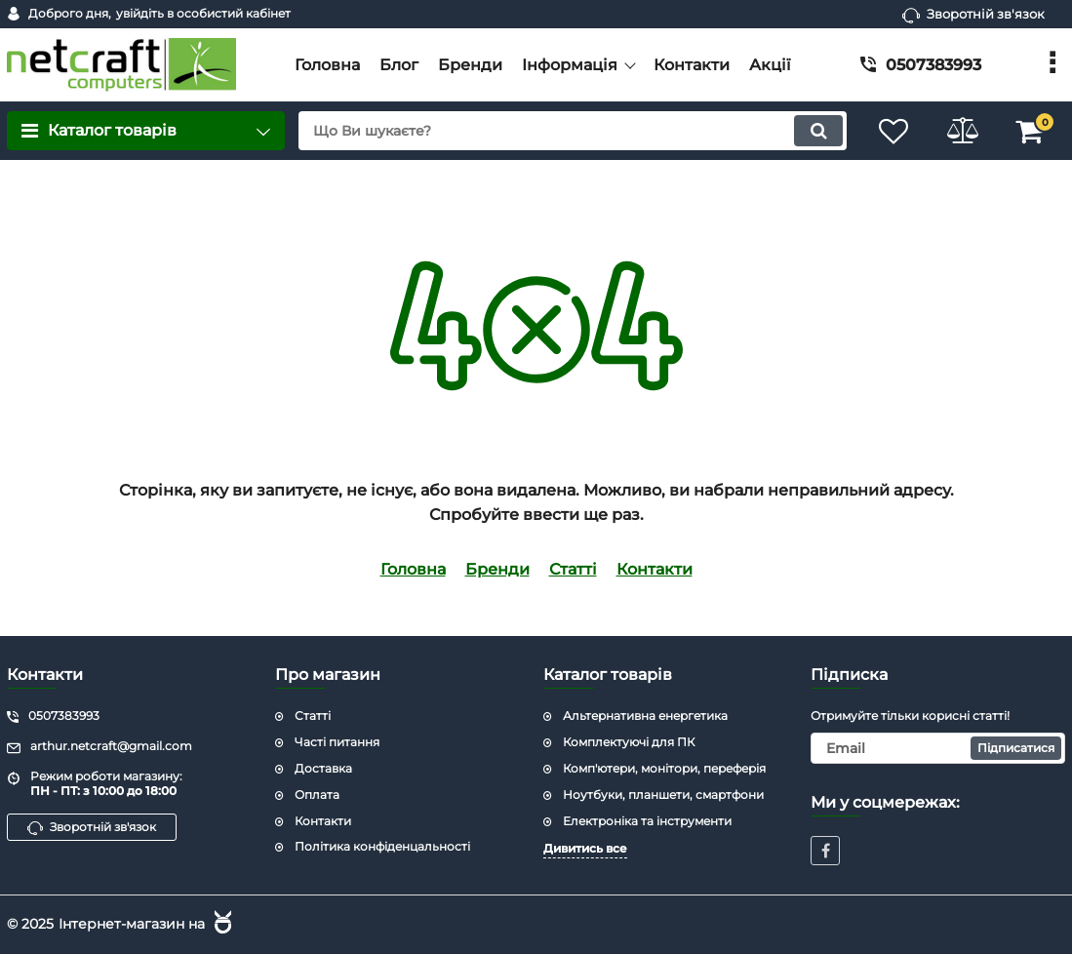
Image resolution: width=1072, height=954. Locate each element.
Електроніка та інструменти (647, 821)
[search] (572, 130)
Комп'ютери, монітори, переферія (664, 768)
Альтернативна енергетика (645, 715)
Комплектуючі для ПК (629, 742)
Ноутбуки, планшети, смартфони (663, 794)
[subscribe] (938, 748)
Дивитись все (585, 848)
